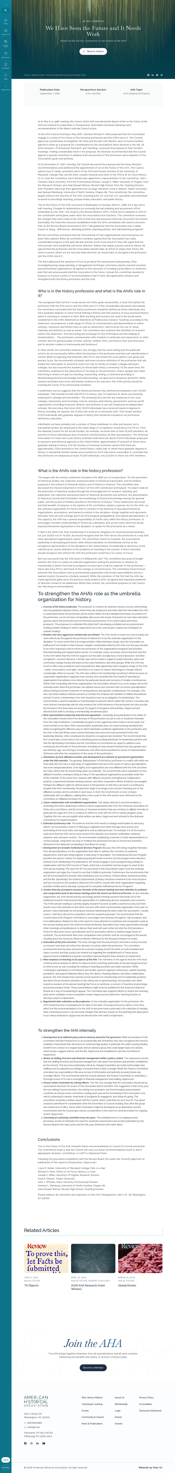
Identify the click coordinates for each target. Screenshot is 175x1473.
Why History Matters (92, 1397)
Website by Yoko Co (150, 1467)
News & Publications (92, 1423)
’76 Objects (31, 1285)
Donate (5, 1467)
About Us (119, 1397)
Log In (6, 1460)
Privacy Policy (146, 1397)
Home (27, 75)
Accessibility (145, 1404)
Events (85, 1410)
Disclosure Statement (150, 1410)
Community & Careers (93, 1417)
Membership (121, 1404)
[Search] (5, 10)
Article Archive (38, 75)
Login (117, 1410)
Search (118, 1417)
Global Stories (127, 1285)
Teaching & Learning (92, 1404)
